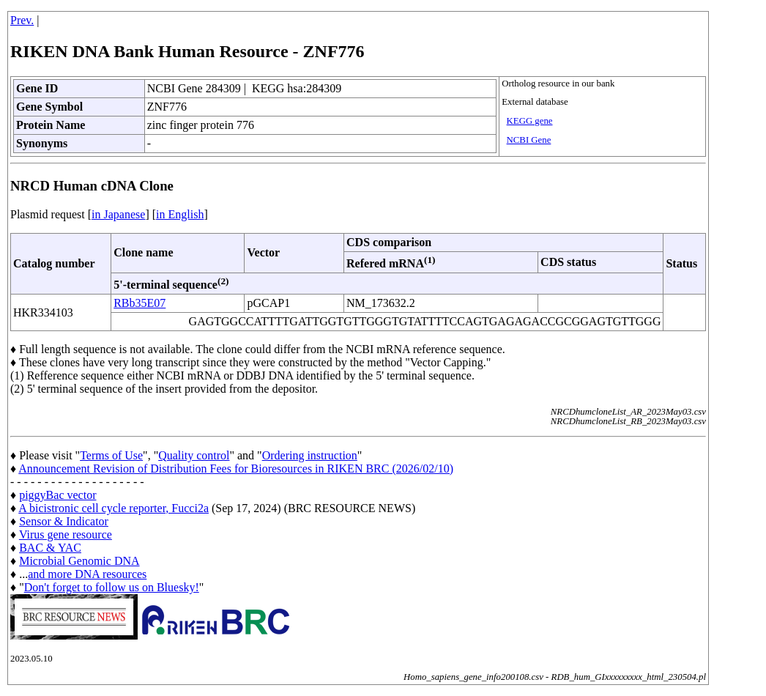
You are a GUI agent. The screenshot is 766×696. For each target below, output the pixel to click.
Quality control (193, 455)
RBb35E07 (140, 303)
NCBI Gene (529, 140)
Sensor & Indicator (63, 521)
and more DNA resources (87, 574)
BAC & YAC (50, 547)
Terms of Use (111, 455)
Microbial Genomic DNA (79, 561)
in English (180, 214)
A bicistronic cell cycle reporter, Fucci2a (113, 508)
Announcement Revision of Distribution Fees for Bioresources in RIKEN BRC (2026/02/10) (235, 468)
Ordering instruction (309, 455)
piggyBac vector (57, 495)
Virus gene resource (65, 534)
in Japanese (118, 214)
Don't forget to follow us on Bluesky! (111, 587)
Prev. (22, 20)
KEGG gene (530, 121)
